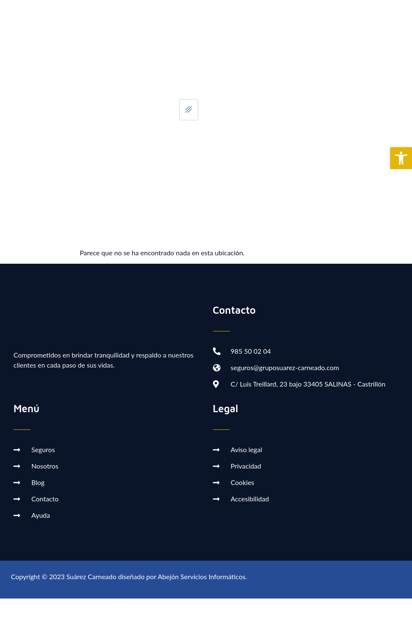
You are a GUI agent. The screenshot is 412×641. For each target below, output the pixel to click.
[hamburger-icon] (188, 109)
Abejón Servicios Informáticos (201, 576)
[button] (401, 158)
